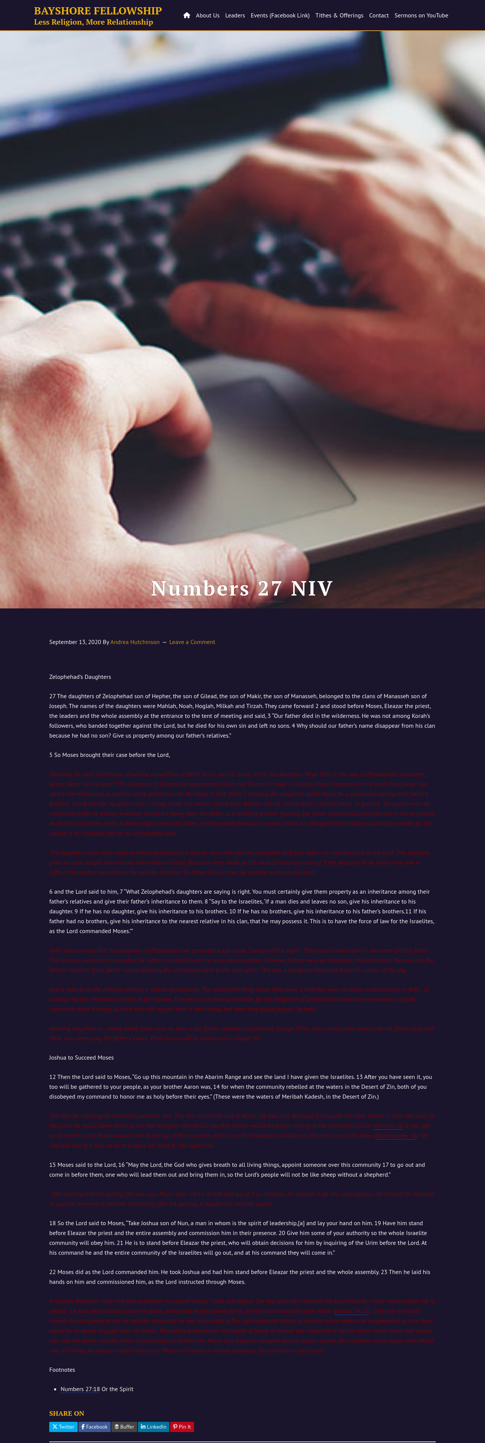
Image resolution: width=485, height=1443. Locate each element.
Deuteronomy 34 (395, 1135)
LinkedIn (153, 1426)
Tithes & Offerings (340, 15)
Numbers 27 (217, 588)
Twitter (63, 1426)
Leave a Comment (192, 642)
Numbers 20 (388, 1125)
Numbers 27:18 (80, 1389)
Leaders (235, 15)
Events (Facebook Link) (280, 15)
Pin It (182, 1426)
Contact (379, 15)
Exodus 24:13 (351, 1311)
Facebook (94, 1426)
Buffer (124, 1426)
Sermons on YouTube (421, 15)
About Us (207, 15)
